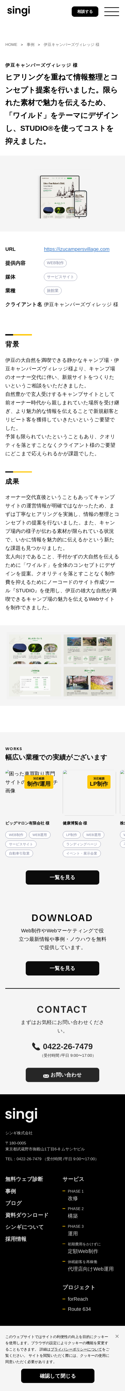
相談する (85, 11)
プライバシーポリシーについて (76, 1349)
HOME (11, 44)
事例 (30, 44)
